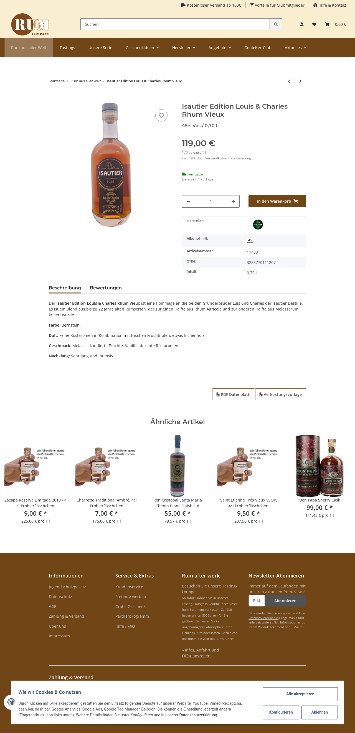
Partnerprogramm (132, 616)
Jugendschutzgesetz (67, 586)
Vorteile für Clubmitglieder (279, 5)
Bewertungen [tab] (106, 288)
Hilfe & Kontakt (331, 5)
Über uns (57, 626)
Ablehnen (318, 712)
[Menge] (211, 201)
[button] (302, 24)
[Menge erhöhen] (233, 201)
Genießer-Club (258, 47)
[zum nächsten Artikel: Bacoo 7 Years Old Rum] (300, 81)
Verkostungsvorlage (281, 394)
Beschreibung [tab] (65, 288)
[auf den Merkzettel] (161, 115)
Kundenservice (129, 586)
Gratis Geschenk (130, 606)
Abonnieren (285, 600)
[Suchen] (175, 24)
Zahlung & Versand (66, 616)
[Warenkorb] (336, 24)
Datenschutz (60, 596)
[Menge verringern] (188, 201)
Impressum (59, 635)
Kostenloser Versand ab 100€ (213, 5)
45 (250, 240)
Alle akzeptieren (298, 694)
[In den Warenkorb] (53, 99)
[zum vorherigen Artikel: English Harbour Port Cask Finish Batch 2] (289, 81)
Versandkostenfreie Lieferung (228, 158)
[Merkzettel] (314, 24)
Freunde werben (130, 596)
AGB (53, 606)
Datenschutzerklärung (264, 618)
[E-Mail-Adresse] (256, 601)
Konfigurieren (279, 712)
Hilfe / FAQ (125, 626)
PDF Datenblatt (233, 394)
